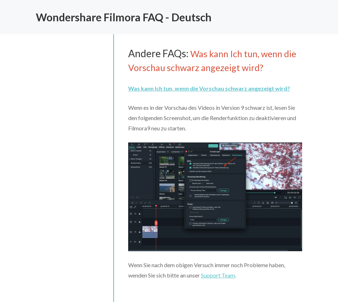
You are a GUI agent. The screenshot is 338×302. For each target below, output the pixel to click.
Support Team (218, 275)
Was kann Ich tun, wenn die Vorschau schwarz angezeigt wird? (209, 88)
